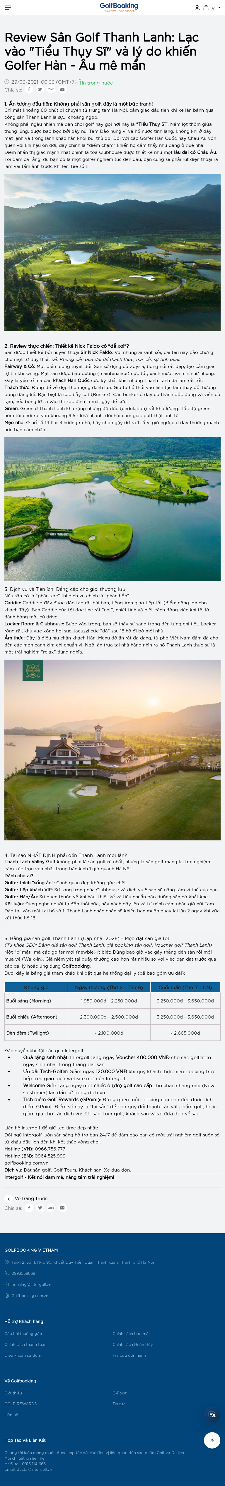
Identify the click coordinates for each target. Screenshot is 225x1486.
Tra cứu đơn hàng (129, 1355)
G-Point (119, 1392)
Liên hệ (11, 1414)
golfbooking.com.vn (26, 1162)
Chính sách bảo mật (131, 1333)
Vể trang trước (26, 1198)
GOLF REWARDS (20, 1403)
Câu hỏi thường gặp (23, 1333)
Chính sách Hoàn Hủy (132, 1344)
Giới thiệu (13, 1392)
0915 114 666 (34, 1463)
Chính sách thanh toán (25, 1344)
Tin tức (118, 1403)
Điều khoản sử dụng (23, 1355)
